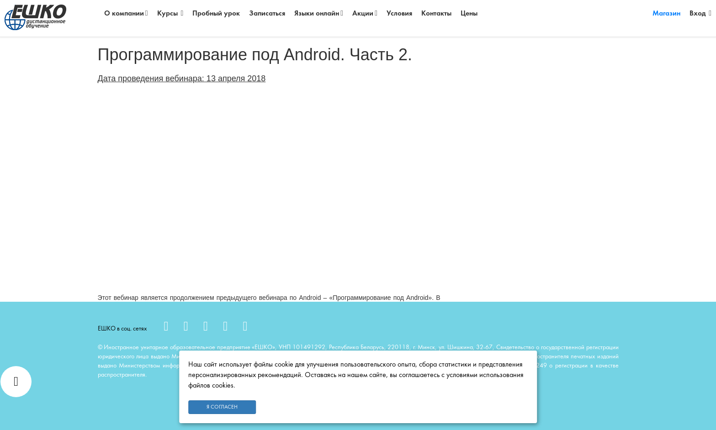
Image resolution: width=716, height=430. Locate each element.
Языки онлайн (318, 13)
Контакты (436, 13)
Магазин (666, 13)
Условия (399, 13)
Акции (364, 13)
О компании (126, 13)
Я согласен (222, 407)
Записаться (267, 13)
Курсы (170, 13)
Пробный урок (216, 13)
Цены (469, 13)
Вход (700, 13)
